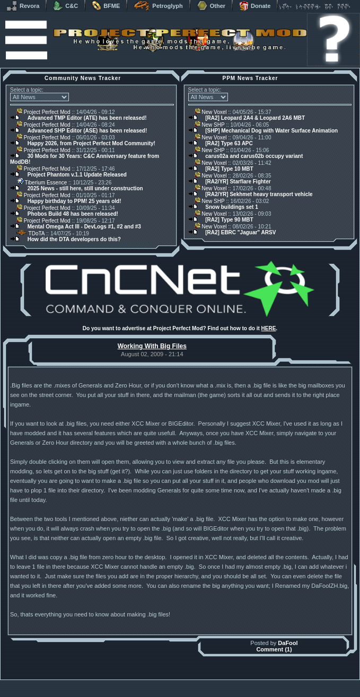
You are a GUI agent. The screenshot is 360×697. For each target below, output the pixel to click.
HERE (268, 328)
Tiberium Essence (41, 183)
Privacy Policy (235, 694)
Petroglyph (158, 6)
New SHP (210, 125)
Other (211, 6)
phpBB (240, 682)
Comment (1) (274, 649)
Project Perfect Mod (43, 112)
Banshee (189, 682)
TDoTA (30, 233)
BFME (106, 6)
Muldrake (133, 682)
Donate (254, 6)
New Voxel (211, 112)
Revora (22, 6)
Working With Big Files (152, 346)
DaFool (287, 643)
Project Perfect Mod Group (174, 688)
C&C (65, 6)
